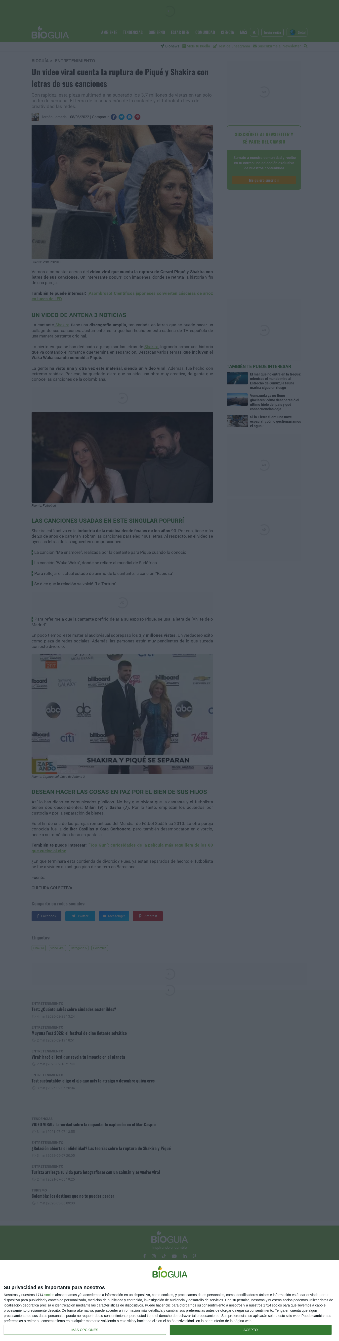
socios (49, 1295)
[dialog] (169, 1300)
